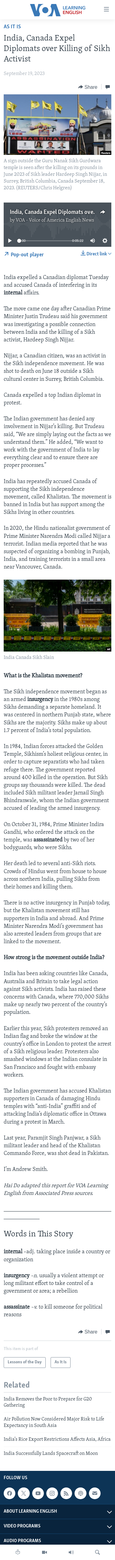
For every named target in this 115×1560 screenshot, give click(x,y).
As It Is (12, 27)
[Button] (88, 87)
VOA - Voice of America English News (55, 220)
